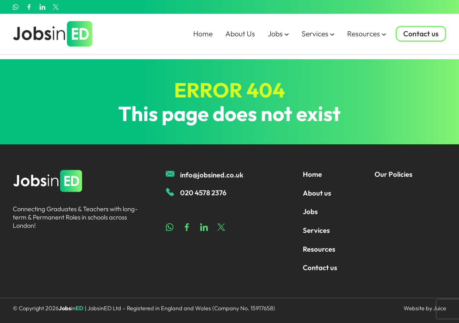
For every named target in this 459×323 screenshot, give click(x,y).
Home (197, 36)
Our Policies (393, 174)
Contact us (420, 36)
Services (315, 36)
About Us (235, 36)
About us (317, 193)
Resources (365, 36)
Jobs (275, 36)
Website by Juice (425, 308)
